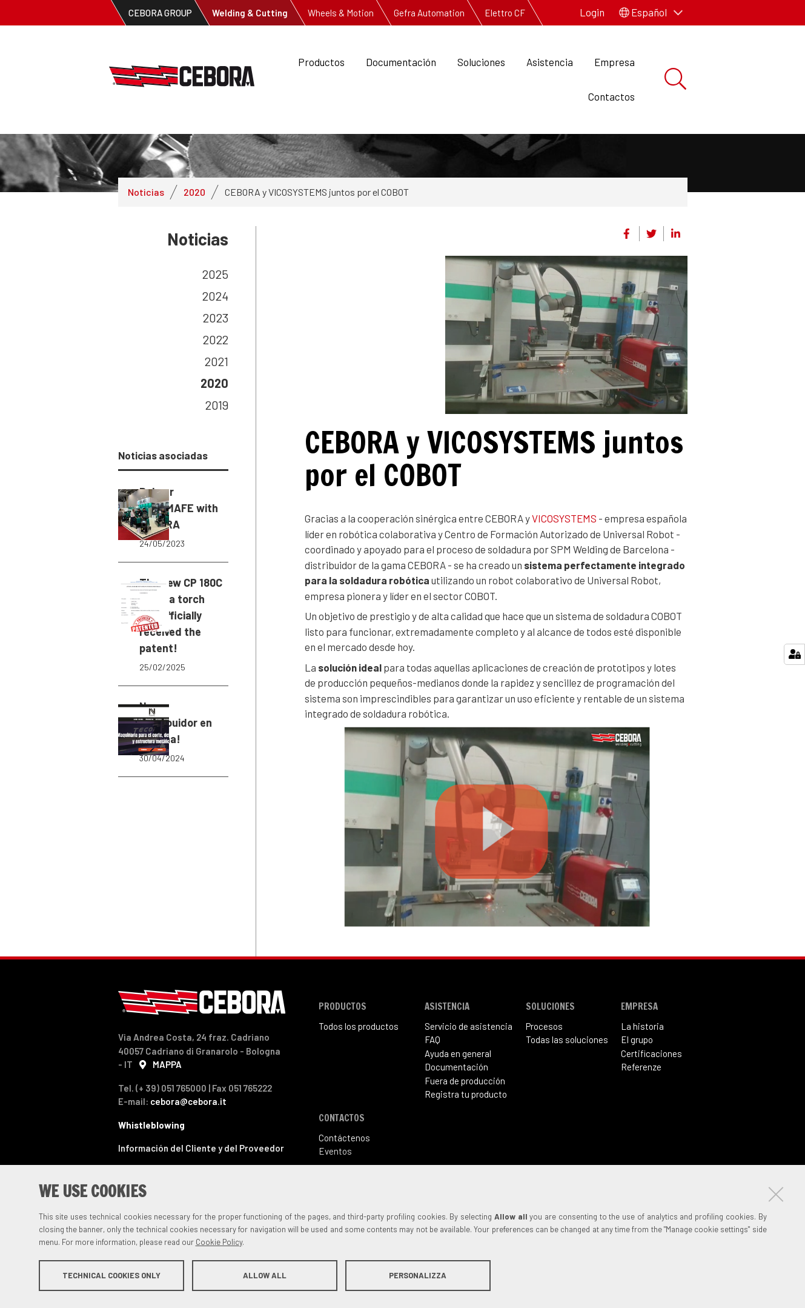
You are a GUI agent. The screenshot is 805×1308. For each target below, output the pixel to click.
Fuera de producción (465, 1130)
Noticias (146, 241)
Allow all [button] (265, 1276)
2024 (215, 345)
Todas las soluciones (567, 1089)
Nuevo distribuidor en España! (173, 884)
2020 (194, 241)
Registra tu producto (466, 1143)
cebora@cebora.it (188, 1151)
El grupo (637, 1089)
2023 (215, 367)
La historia (642, 1075)
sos (555, 1075)
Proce (537, 1075)
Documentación (401, 62)
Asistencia (549, 62)
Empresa (614, 62)
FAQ (432, 1089)
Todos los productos (359, 1075)
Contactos (611, 96)
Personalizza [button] (417, 1276)
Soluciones (481, 62)
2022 (215, 389)
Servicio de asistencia (468, 1075)
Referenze (641, 1116)
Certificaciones (651, 1103)
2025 (215, 323)
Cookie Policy (219, 1243)
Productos (321, 62)
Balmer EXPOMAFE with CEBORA (173, 580)
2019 (216, 454)
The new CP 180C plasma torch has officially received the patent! (173, 732)
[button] (650, 12)
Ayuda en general (458, 1103)
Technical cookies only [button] (111, 1276)
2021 (216, 411)
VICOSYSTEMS (564, 568)
